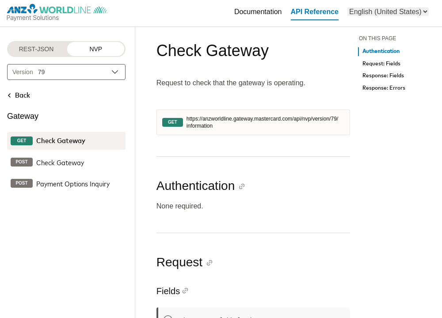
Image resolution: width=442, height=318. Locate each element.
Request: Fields (381, 64)
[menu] (388, 12)
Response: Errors (383, 88)
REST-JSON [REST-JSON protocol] (36, 49)
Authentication (381, 51)
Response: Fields (383, 76)
